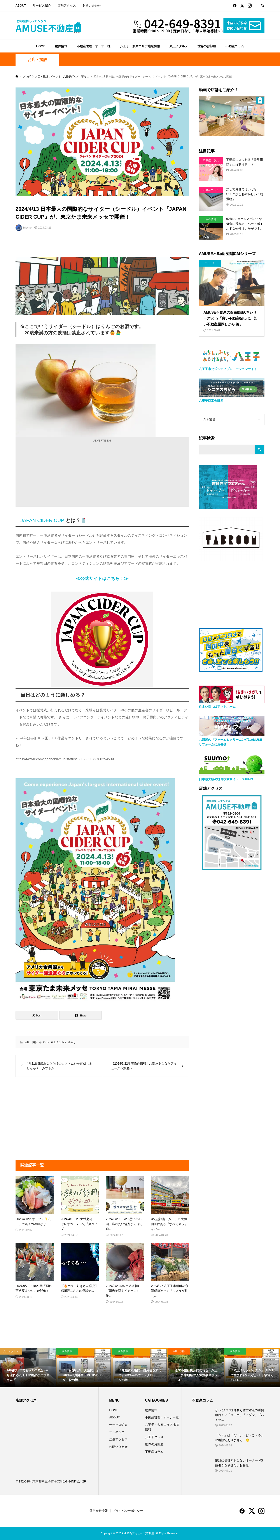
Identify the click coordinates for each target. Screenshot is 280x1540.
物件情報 (61, 46)
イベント (44, 1042)
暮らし (72, 1042)
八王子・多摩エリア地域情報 (140, 46)
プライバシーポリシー (127, 1510)
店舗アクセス (67, 5)
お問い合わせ (91, 5)
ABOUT (21, 5)
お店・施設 (37, 60)
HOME (40, 46)
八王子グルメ (179, 46)
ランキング (116, 1432)
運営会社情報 (98, 1510)
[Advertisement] (102, 474)
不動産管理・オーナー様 (93, 46)
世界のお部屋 (207, 46)
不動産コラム (235, 46)
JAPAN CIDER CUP (42, 520)
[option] (28, 1367)
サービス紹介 (42, 5)
